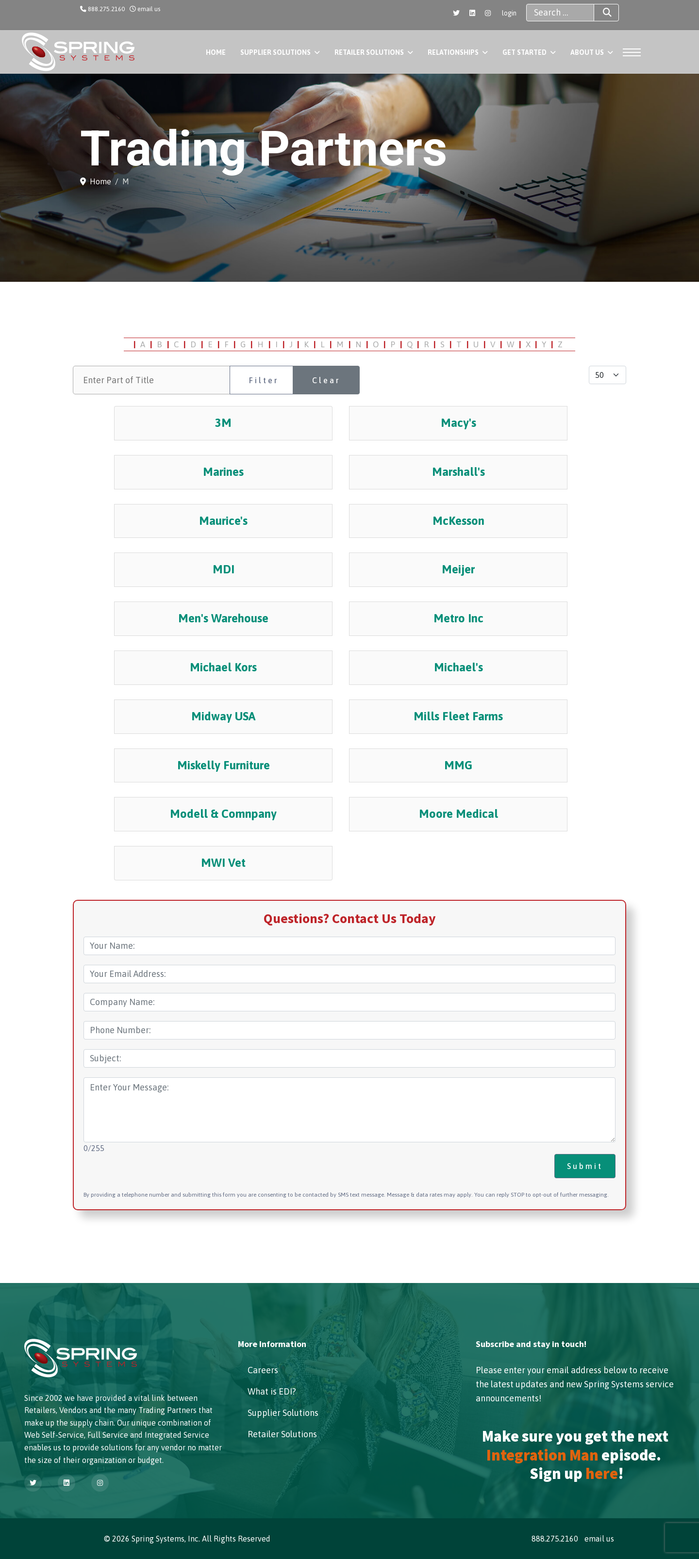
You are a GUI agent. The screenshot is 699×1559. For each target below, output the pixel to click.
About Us (587, 52)
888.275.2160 (106, 9)
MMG (458, 765)
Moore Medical (458, 813)
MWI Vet (223, 862)
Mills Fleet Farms (458, 716)
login (509, 13)
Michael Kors (223, 667)
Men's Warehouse (223, 618)
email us (148, 9)
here (601, 1473)
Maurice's (223, 520)
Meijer (458, 569)
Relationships (453, 52)
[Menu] (629, 52)
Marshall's (458, 471)
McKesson (458, 520)
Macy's (458, 422)
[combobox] (560, 12)
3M (223, 422)
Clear (326, 380)
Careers (263, 1370)
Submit (585, 1166)
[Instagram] (488, 13)
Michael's (458, 667)
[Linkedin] (472, 13)
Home (216, 52)
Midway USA (223, 716)
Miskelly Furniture (223, 765)
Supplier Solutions (275, 52)
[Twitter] (456, 13)
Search (598, 12)
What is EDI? (272, 1391)
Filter (264, 380)
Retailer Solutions (369, 52)
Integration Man (542, 1455)
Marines (223, 471)
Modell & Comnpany (223, 813)
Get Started (524, 52)
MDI (223, 569)
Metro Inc (458, 618)
